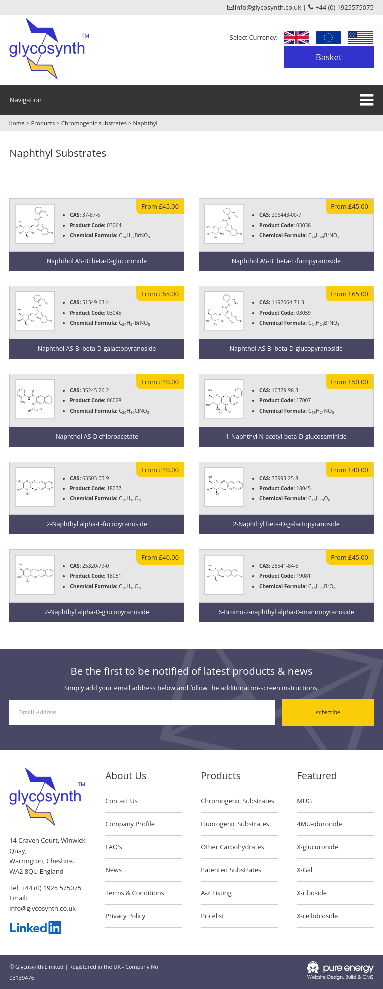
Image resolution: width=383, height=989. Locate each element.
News (113, 869)
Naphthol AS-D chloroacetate (96, 436)
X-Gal (304, 869)
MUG (304, 800)
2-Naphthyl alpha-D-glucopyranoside (97, 612)
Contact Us (121, 800)
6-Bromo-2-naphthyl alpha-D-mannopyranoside (286, 612)
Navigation (26, 99)
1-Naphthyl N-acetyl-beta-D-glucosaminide (286, 436)
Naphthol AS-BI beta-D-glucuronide (97, 261)
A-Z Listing (216, 892)
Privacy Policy (125, 915)
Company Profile (130, 823)
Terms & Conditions (134, 892)
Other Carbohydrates (232, 846)
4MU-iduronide (319, 823)
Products (43, 123)
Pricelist (212, 915)
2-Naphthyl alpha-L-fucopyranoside (97, 524)
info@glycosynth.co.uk (42, 908)
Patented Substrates (231, 869)
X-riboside (312, 892)
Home (16, 123)
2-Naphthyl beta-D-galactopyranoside (286, 524)
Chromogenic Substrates (237, 800)
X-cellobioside (317, 915)
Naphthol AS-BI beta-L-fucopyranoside (286, 261)
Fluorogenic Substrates (235, 823)
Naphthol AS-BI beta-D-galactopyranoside (97, 348)
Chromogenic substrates (94, 123)
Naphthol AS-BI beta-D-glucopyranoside (286, 348)
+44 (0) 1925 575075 (51, 887)
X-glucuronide (317, 846)
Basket (329, 57)
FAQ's (113, 846)
